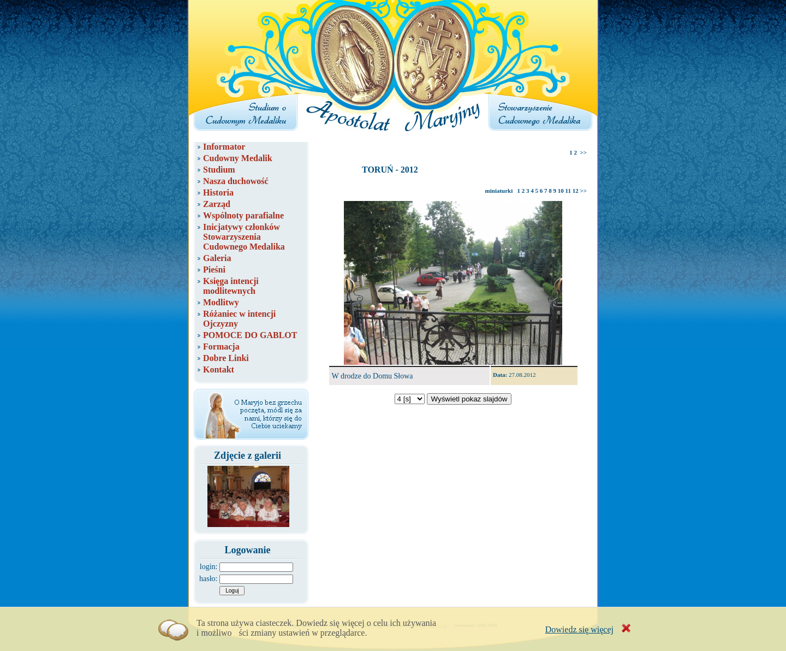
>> (583, 152)
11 (568, 190)
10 (561, 190)
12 (576, 190)
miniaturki (499, 190)
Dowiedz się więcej (579, 629)
